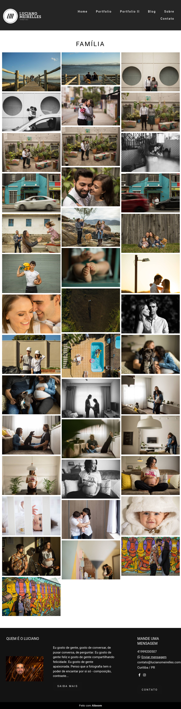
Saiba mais (67, 686)
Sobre (169, 11)
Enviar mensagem (154, 657)
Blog (152, 11)
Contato (167, 18)
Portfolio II (130, 11)
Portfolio (104, 11)
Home (83, 11)
